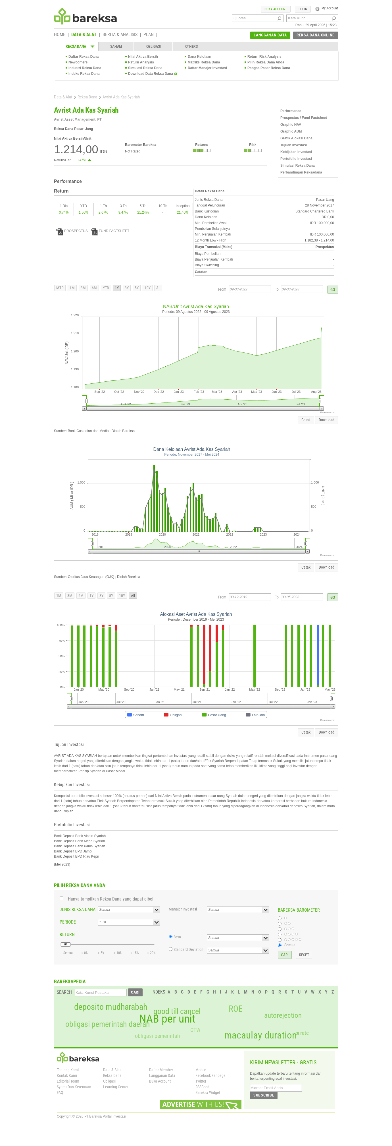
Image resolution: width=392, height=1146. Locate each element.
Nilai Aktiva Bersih (143, 57)
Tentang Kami (68, 1069)
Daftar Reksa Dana (83, 57)
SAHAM (116, 46)
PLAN (148, 35)
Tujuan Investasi (293, 145)
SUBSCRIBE (263, 1095)
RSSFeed (202, 1087)
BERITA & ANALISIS (120, 35)
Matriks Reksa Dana (204, 62)
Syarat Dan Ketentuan (74, 1087)
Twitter (200, 1081)
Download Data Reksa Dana (150, 74)
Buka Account (160, 1081)
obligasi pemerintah (157, 1036)
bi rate (302, 1033)
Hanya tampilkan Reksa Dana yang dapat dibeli (111, 899)
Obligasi (109, 1081)
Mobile (200, 1069)
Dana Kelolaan (199, 57)
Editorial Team (68, 1081)
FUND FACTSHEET (110, 231)
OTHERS (191, 46)
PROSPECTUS (72, 231)
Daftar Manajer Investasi (207, 68)
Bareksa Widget (207, 1092)
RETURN (67, 934)
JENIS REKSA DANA (77, 909)
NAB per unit (167, 1019)
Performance (290, 111)
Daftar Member (161, 1069)
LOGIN (303, 9)
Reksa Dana (87, 97)
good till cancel (177, 1011)
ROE (236, 1009)
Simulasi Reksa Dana (145, 68)
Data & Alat (63, 97)
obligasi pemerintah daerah (107, 1024)
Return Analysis (141, 62)
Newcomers (77, 62)
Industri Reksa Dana (84, 68)
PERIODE (68, 922)
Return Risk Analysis (264, 57)
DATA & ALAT (84, 35)
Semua (289, 944)
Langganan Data (162, 1075)
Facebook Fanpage (210, 1075)
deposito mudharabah (110, 1007)
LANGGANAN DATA (270, 35)
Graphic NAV (290, 125)
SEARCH (64, 992)
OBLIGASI (153, 46)
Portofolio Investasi (296, 159)
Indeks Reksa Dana (83, 74)
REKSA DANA (76, 46)
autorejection (283, 1015)
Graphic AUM (291, 131)
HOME (59, 35)
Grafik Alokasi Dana (296, 138)
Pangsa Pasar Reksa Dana (268, 68)
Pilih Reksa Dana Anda (265, 62)
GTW (195, 1030)
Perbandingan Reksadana (301, 172)
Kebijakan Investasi (296, 152)
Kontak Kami (67, 1075)
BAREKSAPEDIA (70, 981)
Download (326, 420)
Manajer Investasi (183, 909)
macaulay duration (260, 1035)
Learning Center (115, 1087)
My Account (326, 8)
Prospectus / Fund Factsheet (303, 118)
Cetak (305, 420)
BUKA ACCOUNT (275, 9)
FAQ (60, 1092)
